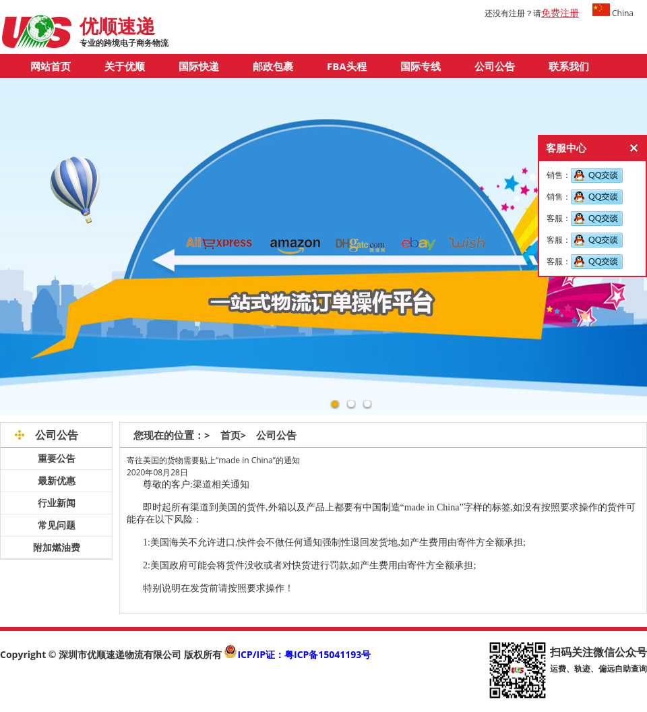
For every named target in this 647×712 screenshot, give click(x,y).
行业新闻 (56, 502)
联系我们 (569, 66)
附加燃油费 (56, 547)
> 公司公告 (274, 435)
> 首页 (222, 435)
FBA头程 (347, 66)
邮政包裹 (273, 66)
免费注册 (560, 12)
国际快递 (199, 66)
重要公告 (56, 458)
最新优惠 (56, 480)
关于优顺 (124, 66)
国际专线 (420, 66)
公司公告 (494, 66)
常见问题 (56, 524)
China (613, 13)
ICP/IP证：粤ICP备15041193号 (304, 654)
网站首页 (50, 66)
